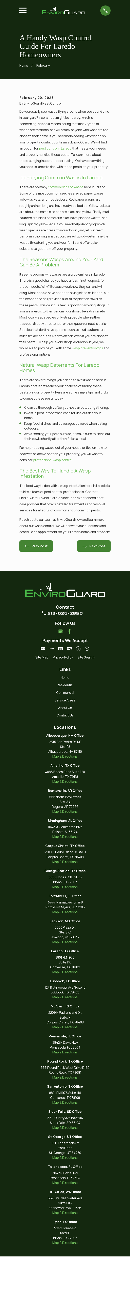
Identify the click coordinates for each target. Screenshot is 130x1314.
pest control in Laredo (55, 206)
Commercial (65, 750)
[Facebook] (69, 689)
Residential (65, 743)
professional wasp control (52, 517)
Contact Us (65, 773)
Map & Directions (65, 814)
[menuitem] (41, 715)
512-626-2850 (65, 670)
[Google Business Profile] (60, 689)
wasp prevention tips (87, 406)
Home (65, 735)
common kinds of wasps (65, 245)
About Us (65, 765)
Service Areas (65, 758)
